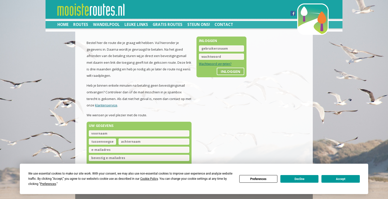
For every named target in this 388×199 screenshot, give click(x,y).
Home (63, 24)
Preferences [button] (48, 184)
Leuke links (136, 24)
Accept (340, 179)
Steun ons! (198, 24)
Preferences (258, 179)
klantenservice (106, 105)
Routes (80, 24)
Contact (224, 24)
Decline (299, 179)
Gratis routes (167, 24)
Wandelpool (106, 24)
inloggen (230, 71)
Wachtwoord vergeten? (215, 64)
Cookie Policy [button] (149, 178)
